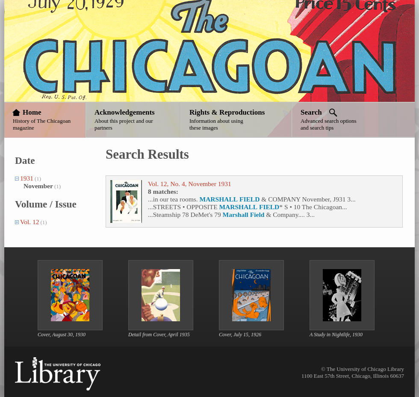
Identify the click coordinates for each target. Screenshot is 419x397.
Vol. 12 (29, 221)
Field (257, 214)
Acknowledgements (124, 112)
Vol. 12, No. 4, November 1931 (189, 183)
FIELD (249, 199)
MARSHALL (219, 199)
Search (311, 112)
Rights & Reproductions (227, 112)
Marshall (235, 214)
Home (32, 112)
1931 (26, 178)
